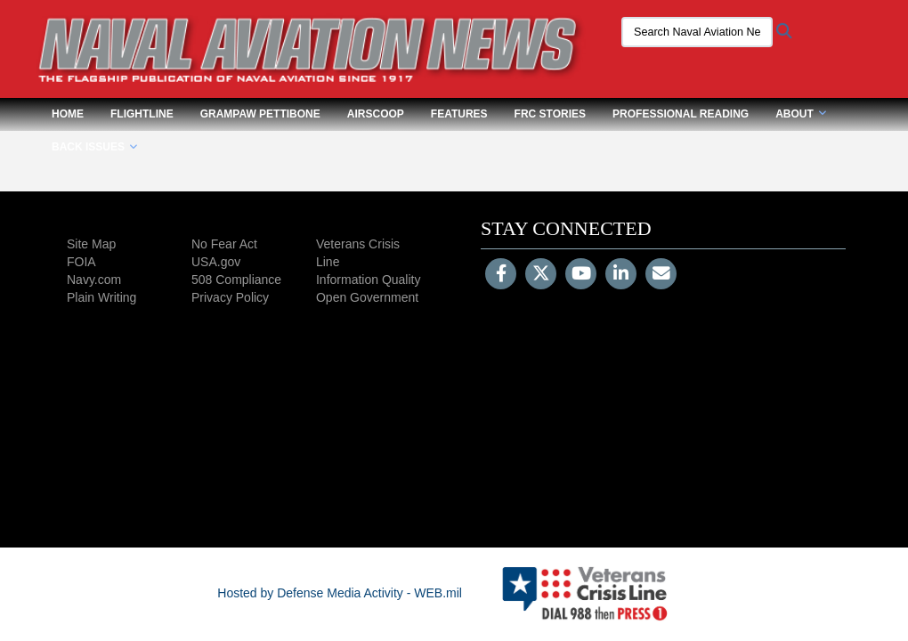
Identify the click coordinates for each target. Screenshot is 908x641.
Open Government (367, 297)
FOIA (81, 262)
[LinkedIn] (620, 275)
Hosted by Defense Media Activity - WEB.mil (339, 593)
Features (459, 114)
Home (68, 114)
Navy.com (94, 279)
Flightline (142, 114)
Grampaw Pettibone (260, 114)
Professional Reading (680, 114)
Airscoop (375, 114)
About (800, 114)
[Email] (661, 275)
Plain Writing (101, 297)
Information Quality (368, 279)
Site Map (91, 244)
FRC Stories (550, 114)
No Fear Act (224, 244)
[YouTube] (580, 275)
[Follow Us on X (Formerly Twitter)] (540, 275)
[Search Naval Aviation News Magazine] (697, 32)
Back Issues (94, 147)
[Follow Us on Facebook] (500, 275)
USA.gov (215, 262)
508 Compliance (236, 279)
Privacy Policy (230, 297)
